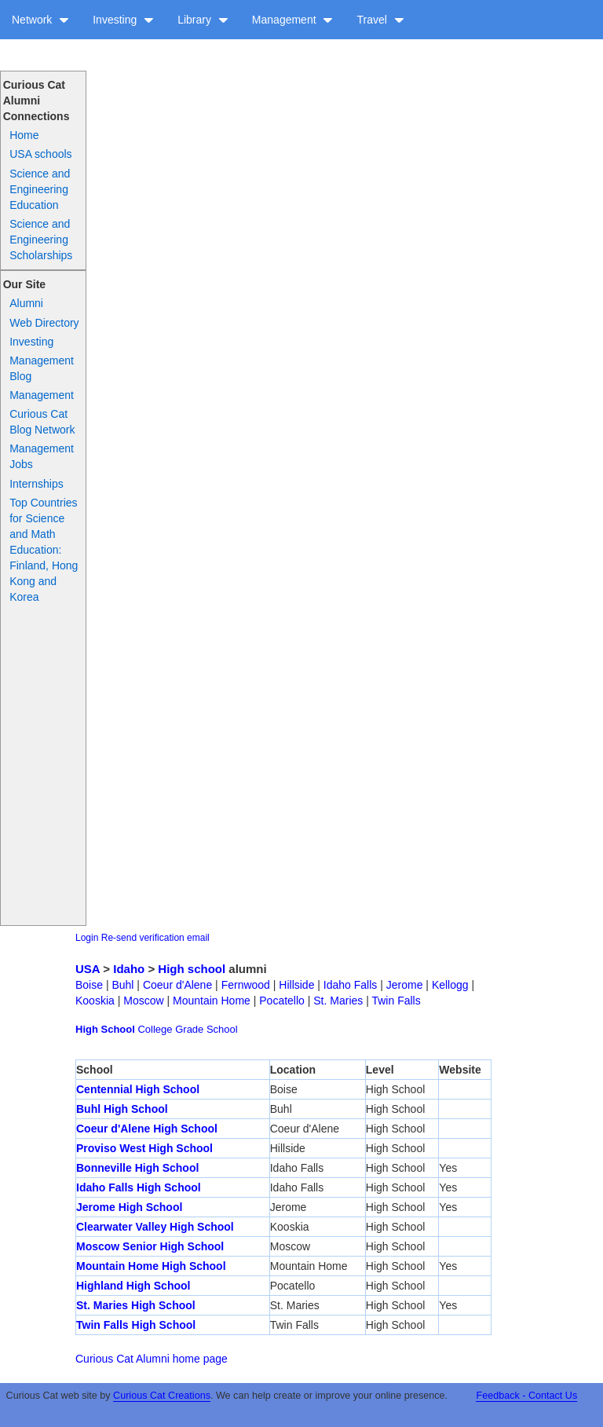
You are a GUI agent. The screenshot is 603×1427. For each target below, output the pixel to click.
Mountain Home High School (151, 1266)
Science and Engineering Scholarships (40, 240)
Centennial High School (137, 1089)
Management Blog (41, 368)
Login (86, 937)
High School (105, 1029)
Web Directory (44, 323)
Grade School (206, 1029)
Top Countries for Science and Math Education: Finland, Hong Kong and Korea (43, 549)
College (154, 1029)
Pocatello (282, 1000)
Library (202, 19)
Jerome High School (129, 1207)
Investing (123, 19)
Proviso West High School (144, 1148)
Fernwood (245, 985)
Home (23, 135)
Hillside (296, 985)
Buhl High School (122, 1109)
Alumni (26, 303)
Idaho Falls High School (138, 1187)
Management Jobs (41, 456)
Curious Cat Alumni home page (151, 1358)
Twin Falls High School (136, 1325)
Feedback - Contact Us (526, 1395)
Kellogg (450, 985)
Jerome (404, 985)
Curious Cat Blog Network (42, 422)
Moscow (143, 1000)
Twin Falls (395, 1000)
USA (87, 968)
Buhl (122, 985)
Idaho (128, 968)
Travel (380, 19)
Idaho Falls (350, 985)
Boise (89, 985)
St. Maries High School (136, 1305)
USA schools (40, 154)
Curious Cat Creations (161, 1395)
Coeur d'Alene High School (146, 1128)
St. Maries (338, 1000)
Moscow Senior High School (150, 1246)
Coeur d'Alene (177, 985)
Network (40, 19)
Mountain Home (211, 1000)
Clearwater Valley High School (155, 1226)
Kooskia (95, 1000)
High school (191, 968)
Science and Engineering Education (39, 189)
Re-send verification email (155, 937)
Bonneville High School (137, 1168)
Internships (36, 483)
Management (293, 19)
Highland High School (133, 1285)
